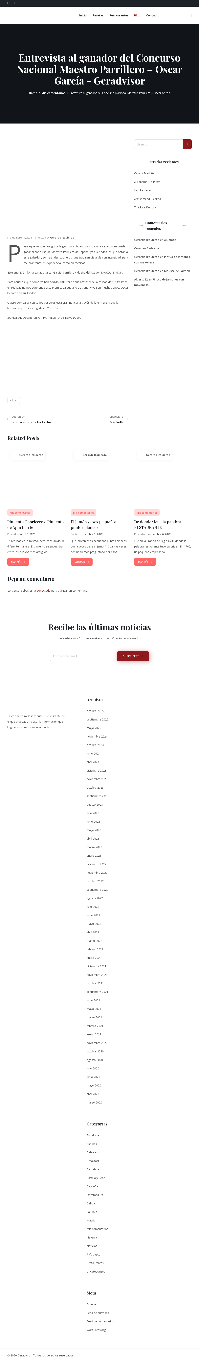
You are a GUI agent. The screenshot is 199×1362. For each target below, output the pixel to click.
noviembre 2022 (97, 872)
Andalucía (93, 1135)
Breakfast (93, 1160)
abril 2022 (93, 932)
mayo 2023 (94, 830)
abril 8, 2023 (27, 534)
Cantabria (93, 1169)
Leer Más (18, 561)
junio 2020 (93, 1077)
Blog (137, 15)
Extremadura (95, 1195)
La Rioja (92, 1212)
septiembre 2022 (97, 889)
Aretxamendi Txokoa (147, 199)
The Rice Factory (145, 207)
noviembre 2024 (97, 736)
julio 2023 (93, 813)
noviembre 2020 (97, 1043)
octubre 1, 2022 (93, 534)
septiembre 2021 (97, 991)
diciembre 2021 (96, 966)
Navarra (92, 1237)
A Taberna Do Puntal (147, 182)
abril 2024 (93, 762)
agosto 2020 (95, 1060)
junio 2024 (93, 753)
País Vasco (93, 1254)
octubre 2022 (95, 881)
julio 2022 (93, 906)
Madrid (91, 1220)
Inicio (83, 15)
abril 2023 (93, 838)
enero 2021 (94, 1034)
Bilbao (13, 400)
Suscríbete (133, 656)
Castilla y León (96, 1178)
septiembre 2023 (97, 796)
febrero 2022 (95, 949)
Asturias (92, 1143)
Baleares (92, 1152)
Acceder (92, 1304)
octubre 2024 (95, 745)
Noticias (92, 1246)
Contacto (153, 15)
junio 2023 (93, 821)
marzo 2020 (94, 1102)
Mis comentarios (53, 93)
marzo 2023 (94, 847)
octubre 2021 (95, 983)
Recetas (98, 15)
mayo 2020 (94, 1085)
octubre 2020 (95, 1051)
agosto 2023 (95, 804)
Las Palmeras (143, 190)
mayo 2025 (94, 728)
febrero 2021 (95, 1025)
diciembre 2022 (96, 864)
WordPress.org (96, 1330)
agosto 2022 (95, 898)
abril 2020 (93, 1094)
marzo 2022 (94, 940)
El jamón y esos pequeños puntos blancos (94, 524)
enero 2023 (94, 855)
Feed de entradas (98, 1312)
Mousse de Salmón (177, 271)
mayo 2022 (94, 923)
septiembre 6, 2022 (158, 534)
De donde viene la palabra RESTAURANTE (157, 524)
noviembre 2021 (97, 974)
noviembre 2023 (97, 779)
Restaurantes (119, 15)
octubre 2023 (95, 787)
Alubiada (170, 240)
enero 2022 (94, 957)
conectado (44, 590)
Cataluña (92, 1186)
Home (33, 93)
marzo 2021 (94, 1017)
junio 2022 (93, 915)
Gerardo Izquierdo (62, 237)
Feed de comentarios (100, 1321)
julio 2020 (93, 1068)
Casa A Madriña (144, 173)
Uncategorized (96, 1271)
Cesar (138, 248)
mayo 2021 (94, 1008)
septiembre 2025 (97, 719)
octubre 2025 (95, 711)
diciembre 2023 (96, 770)
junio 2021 (93, 1000)
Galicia (91, 1203)
